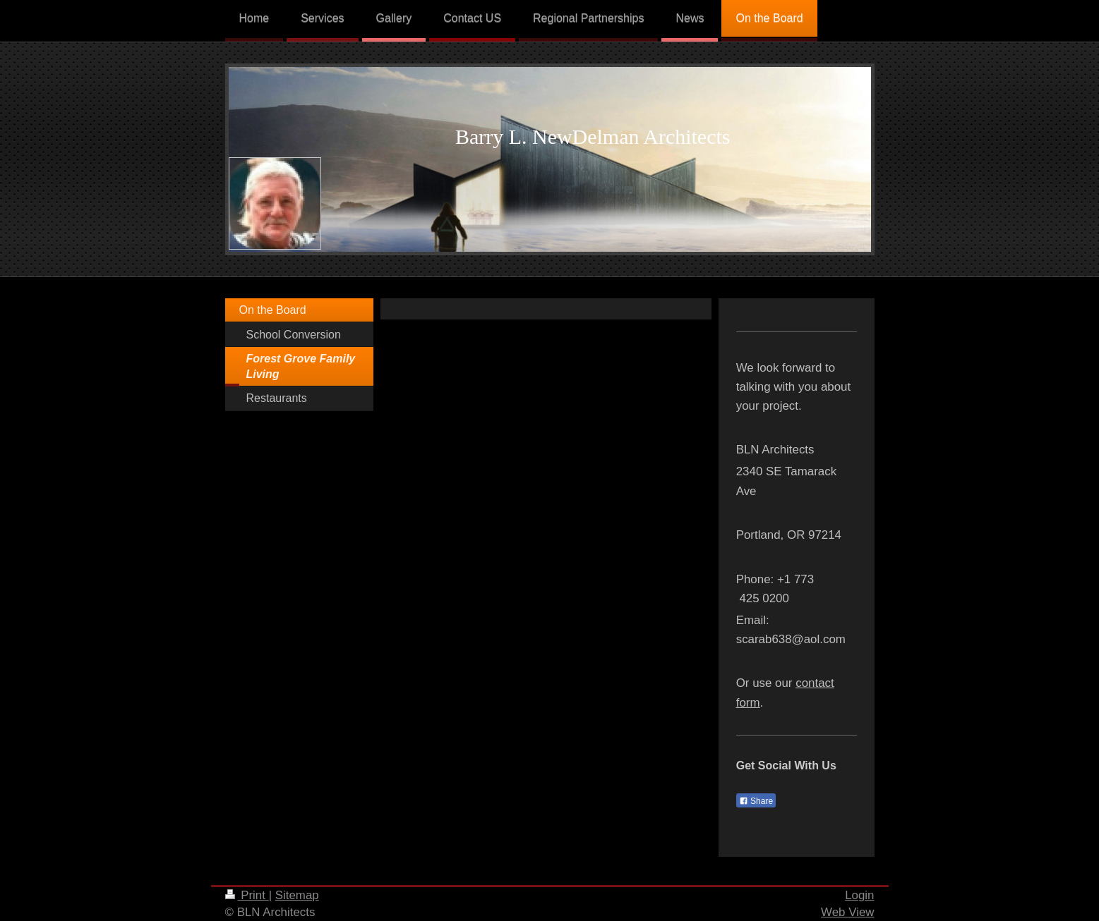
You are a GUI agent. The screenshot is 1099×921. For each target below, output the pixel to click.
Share (756, 801)
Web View (847, 912)
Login (859, 895)
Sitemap (297, 895)
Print (247, 895)
